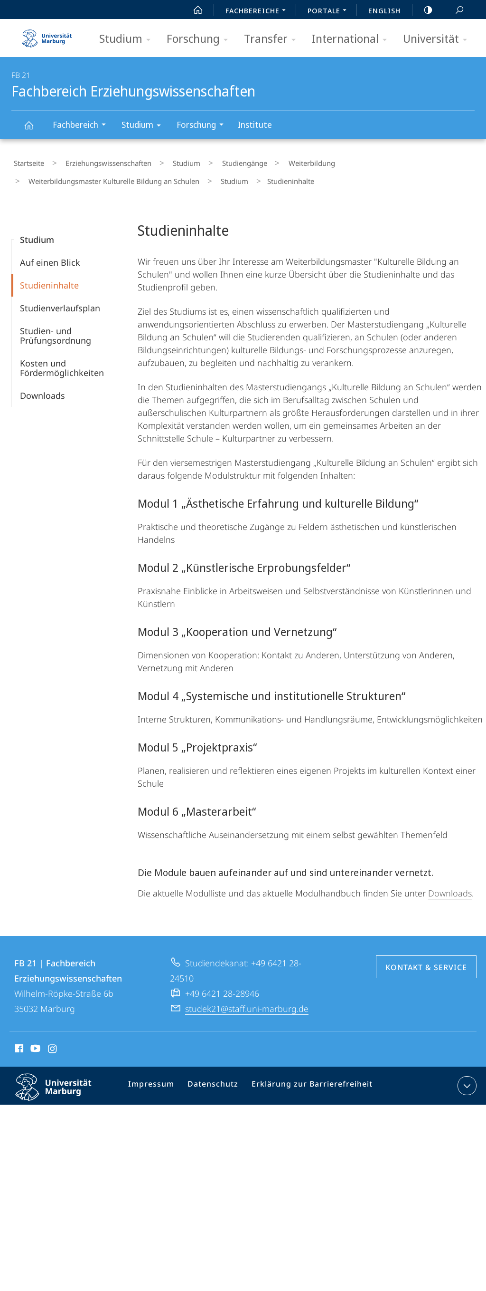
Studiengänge (214, 161)
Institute (255, 124)
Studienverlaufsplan (60, 299)
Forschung (200, 39)
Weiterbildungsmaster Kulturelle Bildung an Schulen (109, 175)
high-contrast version (422, 10)
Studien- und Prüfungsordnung (55, 326)
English (384, 10)
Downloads (42, 386)
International (352, 39)
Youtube (34, 1041)
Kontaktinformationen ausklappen (466, 1076)
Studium (128, 39)
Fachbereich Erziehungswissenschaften (34, 129)
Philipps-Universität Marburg (61, 1085)
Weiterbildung (273, 161)
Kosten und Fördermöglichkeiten (62, 358)
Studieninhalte (49, 276)
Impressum (156, 1078)
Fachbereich (82, 126)
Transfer (273, 39)
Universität (438, 39)
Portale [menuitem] (330, 11)
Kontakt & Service (426, 958)
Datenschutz (213, 1078)
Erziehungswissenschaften (97, 161)
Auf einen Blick (50, 253)
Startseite (26, 161)
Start (192, 10)
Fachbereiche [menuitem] (258, 11)
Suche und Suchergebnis (454, 10)
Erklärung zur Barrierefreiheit (307, 1078)
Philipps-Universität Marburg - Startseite (47, 35)
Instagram (53, 1041)
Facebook (18, 1041)
